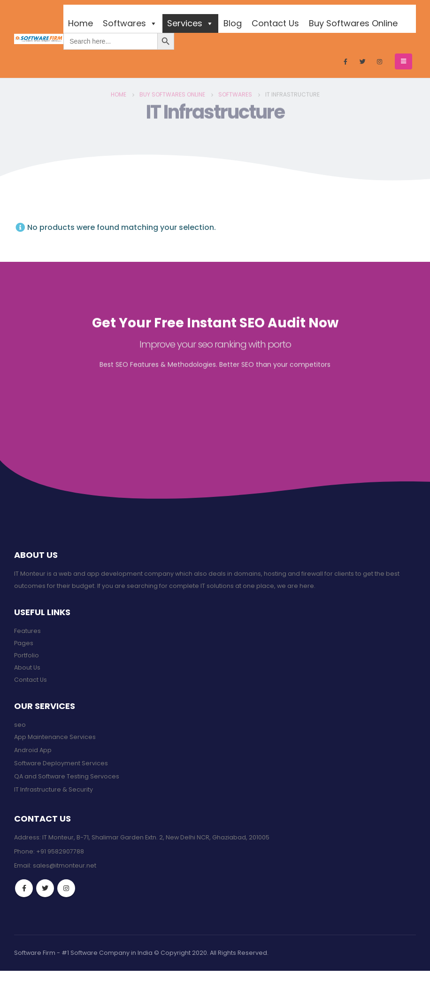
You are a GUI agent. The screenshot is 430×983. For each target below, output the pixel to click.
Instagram (66, 888)
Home (80, 23)
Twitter (45, 888)
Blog (232, 23)
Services (190, 23)
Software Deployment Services (61, 763)
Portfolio (26, 655)
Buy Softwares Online (353, 23)
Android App (33, 750)
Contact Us (275, 23)
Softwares (130, 23)
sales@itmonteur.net (64, 865)
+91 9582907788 (60, 851)
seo (20, 725)
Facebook (24, 888)
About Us (27, 667)
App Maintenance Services (55, 737)
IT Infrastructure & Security (53, 789)
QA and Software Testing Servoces (66, 776)
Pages (23, 643)
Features (27, 631)
